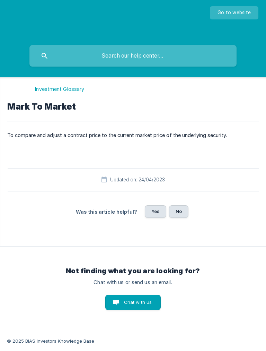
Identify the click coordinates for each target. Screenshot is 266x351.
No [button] (179, 211)
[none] (234, 12)
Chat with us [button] (138, 302)
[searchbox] (133, 56)
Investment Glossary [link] (59, 89)
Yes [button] (155, 211)
